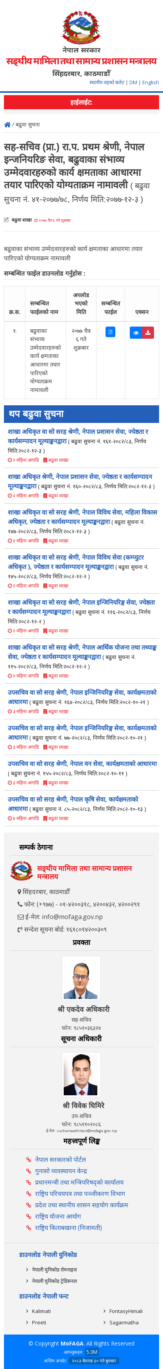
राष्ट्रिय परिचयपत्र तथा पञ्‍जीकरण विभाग (80, 1193)
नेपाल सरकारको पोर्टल (60, 1159)
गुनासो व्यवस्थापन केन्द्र (61, 1171)
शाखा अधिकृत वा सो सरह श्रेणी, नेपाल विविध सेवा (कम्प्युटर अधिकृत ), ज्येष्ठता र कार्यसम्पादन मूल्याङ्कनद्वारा (78, 566)
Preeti (39, 1322)
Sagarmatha (124, 1322)
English (150, 82)
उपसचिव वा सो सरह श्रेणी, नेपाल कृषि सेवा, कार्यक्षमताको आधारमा (77, 804)
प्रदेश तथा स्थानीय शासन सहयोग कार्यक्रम (81, 1205)
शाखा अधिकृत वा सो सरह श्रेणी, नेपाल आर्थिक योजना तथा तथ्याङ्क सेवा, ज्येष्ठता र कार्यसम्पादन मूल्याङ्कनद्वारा (82, 656)
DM (133, 82)
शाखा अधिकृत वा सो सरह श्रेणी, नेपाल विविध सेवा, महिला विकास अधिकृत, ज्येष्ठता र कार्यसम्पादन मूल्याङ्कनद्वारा (82, 521)
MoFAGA (72, 1343)
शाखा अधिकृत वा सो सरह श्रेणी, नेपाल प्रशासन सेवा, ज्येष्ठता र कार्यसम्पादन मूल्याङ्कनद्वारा (78, 440)
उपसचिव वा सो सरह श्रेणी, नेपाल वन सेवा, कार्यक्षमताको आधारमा (82, 768)
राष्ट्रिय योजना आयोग (58, 1216)
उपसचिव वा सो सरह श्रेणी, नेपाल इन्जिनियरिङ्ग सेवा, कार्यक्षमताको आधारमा (82, 697)
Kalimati (41, 1311)
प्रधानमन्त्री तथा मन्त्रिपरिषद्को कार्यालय (79, 1182)
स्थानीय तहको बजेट (107, 82)
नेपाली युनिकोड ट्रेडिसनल (54, 1280)
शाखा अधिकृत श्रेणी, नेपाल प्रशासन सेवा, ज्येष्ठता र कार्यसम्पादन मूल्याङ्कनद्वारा (81, 481)
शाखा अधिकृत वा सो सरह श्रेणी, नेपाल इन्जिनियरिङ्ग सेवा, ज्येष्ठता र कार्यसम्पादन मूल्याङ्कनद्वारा (81, 611)
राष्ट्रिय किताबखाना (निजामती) (68, 1227)
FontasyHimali (126, 1311)
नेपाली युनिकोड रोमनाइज (54, 1269)
